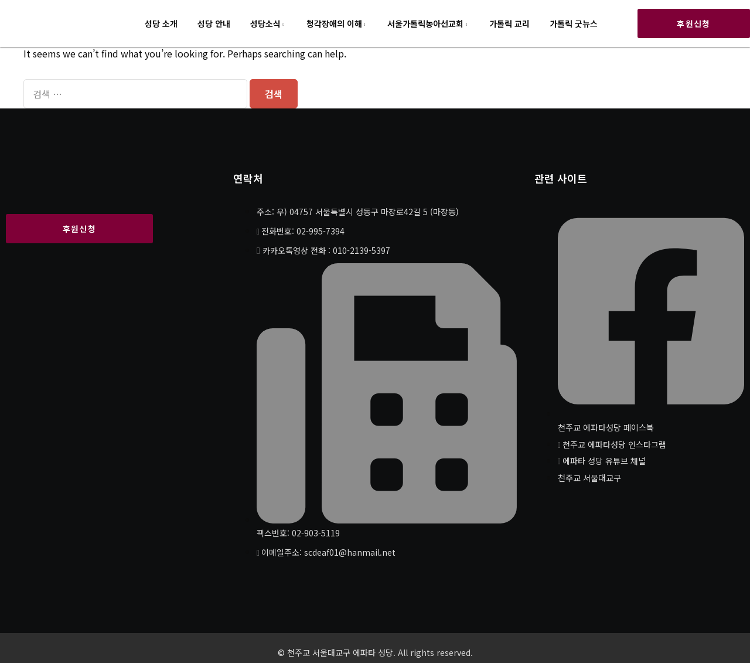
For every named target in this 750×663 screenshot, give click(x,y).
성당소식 (265, 23)
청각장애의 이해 (334, 23)
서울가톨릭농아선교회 (425, 23)
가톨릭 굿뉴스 (574, 23)
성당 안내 (213, 23)
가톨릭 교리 (509, 23)
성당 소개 (161, 23)
